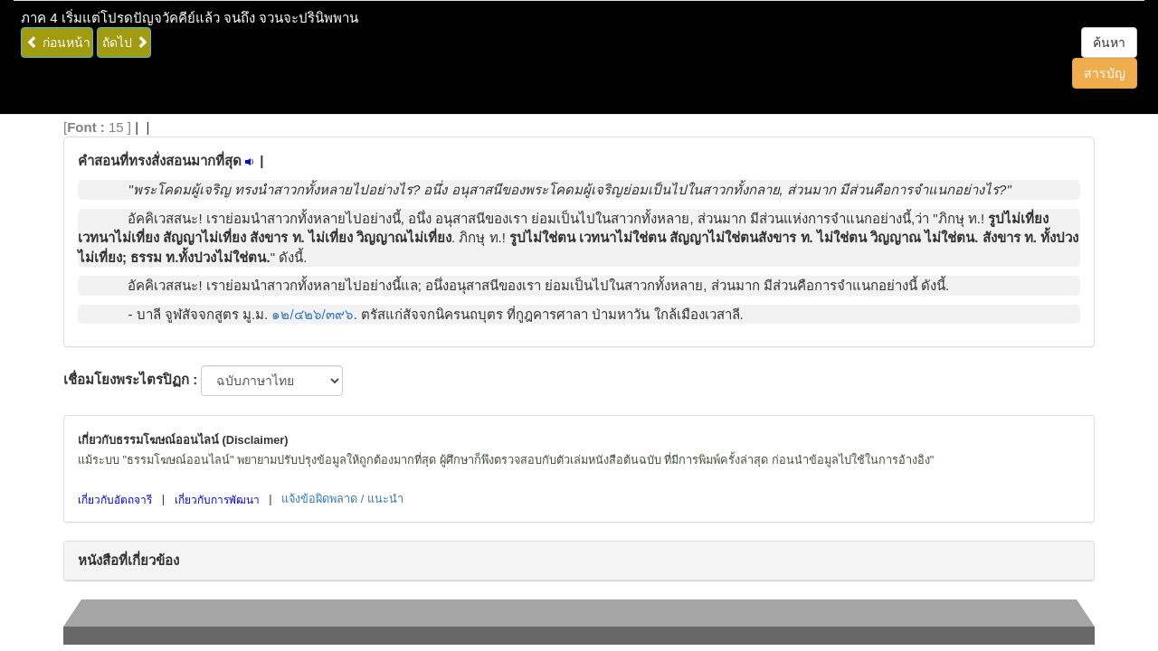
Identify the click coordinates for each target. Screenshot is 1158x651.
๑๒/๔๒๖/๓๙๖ (312, 314)
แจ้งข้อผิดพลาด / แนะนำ (342, 498)
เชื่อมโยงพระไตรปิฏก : (130, 379)
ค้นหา (1109, 42)
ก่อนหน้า (58, 42)
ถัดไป (125, 42)
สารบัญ (1104, 73)
